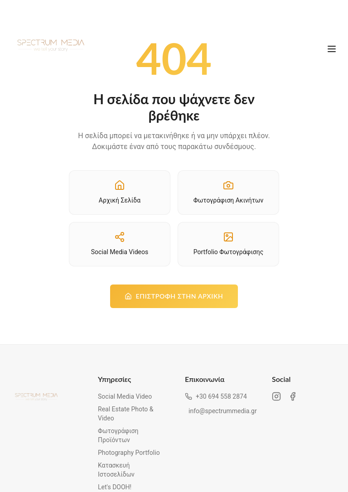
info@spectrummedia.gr (219, 411)
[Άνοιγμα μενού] (331, 48)
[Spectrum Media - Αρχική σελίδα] (51, 49)
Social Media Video (125, 396)
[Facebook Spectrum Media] (292, 396)
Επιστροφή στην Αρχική (174, 296)
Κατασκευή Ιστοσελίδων (116, 470)
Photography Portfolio (129, 452)
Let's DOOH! (114, 487)
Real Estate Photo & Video (126, 413)
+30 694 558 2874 (216, 396)
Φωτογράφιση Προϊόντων (118, 435)
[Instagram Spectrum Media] (276, 396)
